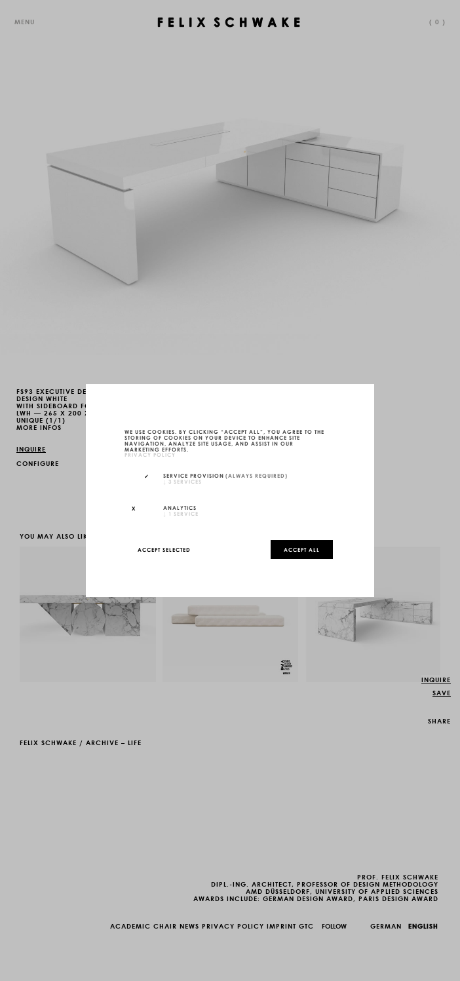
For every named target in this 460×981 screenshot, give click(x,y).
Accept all (302, 549)
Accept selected (164, 549)
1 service (181, 513)
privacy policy (150, 455)
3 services (182, 481)
